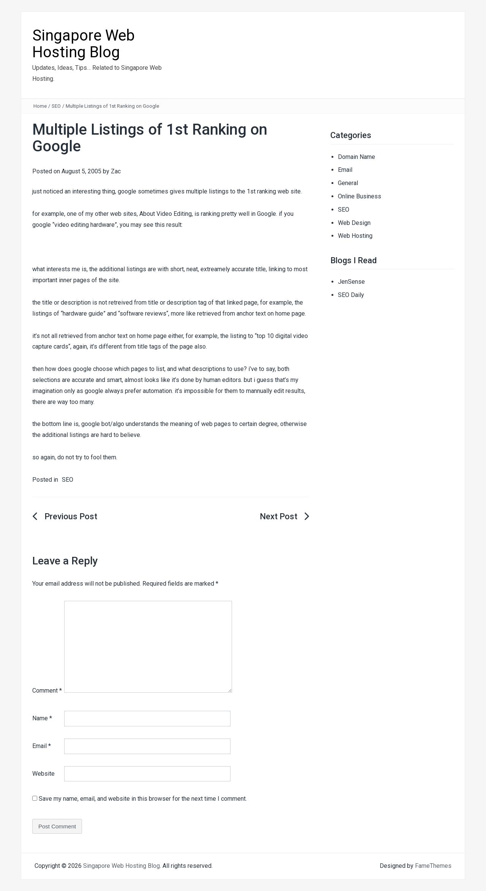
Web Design (354, 222)
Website (43, 773)
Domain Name (356, 156)
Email (41, 746)
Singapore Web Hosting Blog (83, 44)
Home (40, 106)
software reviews (143, 313)
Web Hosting (355, 235)
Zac (116, 171)
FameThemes (433, 865)
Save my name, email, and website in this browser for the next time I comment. (143, 798)
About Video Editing (165, 213)
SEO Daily (351, 295)
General (348, 183)
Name (42, 718)
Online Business (359, 196)
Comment (47, 690)
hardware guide (83, 313)
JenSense (351, 281)
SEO (56, 106)
